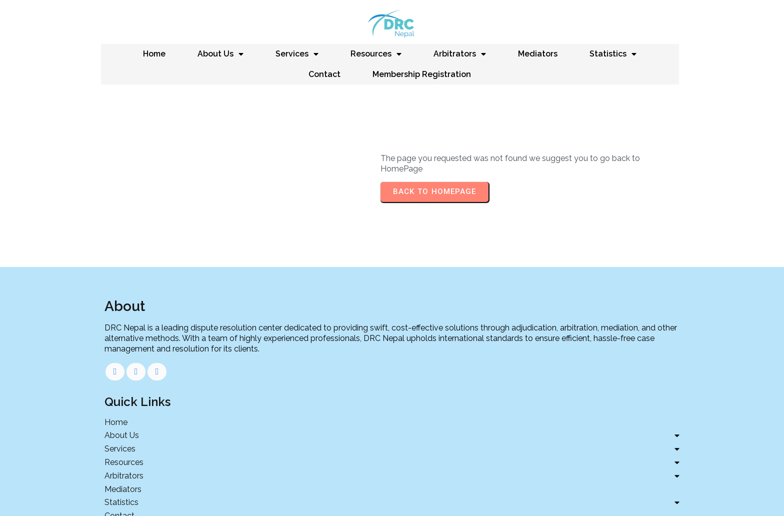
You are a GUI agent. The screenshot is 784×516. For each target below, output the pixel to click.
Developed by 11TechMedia (392, 496)
